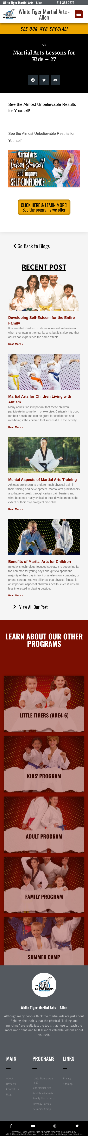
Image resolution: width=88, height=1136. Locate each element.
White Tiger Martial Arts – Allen (44, 1007)
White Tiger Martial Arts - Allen (44, 14)
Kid (44, 44)
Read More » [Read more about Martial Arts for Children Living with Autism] (15, 427)
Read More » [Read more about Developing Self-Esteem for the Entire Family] (15, 344)
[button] (79, 14)
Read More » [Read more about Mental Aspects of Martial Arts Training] (15, 509)
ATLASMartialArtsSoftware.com (22, 1134)
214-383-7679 (65, 2)
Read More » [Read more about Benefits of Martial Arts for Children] (15, 595)
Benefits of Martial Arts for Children (39, 562)
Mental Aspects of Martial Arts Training (42, 480)
